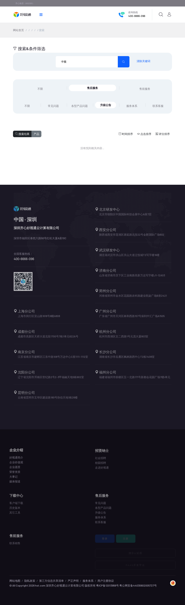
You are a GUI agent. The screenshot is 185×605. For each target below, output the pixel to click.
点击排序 (144, 133)
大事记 (13, 479)
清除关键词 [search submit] (143, 61)
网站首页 (18, 30)
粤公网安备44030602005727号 (138, 585)
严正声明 (73, 580)
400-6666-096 (136, 15)
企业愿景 (14, 469)
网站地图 (14, 580)
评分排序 (163, 133)
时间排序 (126, 133)
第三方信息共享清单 (51, 580)
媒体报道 (14, 483)
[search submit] (123, 61)
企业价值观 (16, 464)
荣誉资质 (14, 474)
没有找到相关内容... (90, 148)
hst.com (40, 585)
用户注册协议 (105, 580)
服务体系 (88, 580)
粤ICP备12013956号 (107, 585)
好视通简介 (16, 459)
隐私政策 (29, 580)
